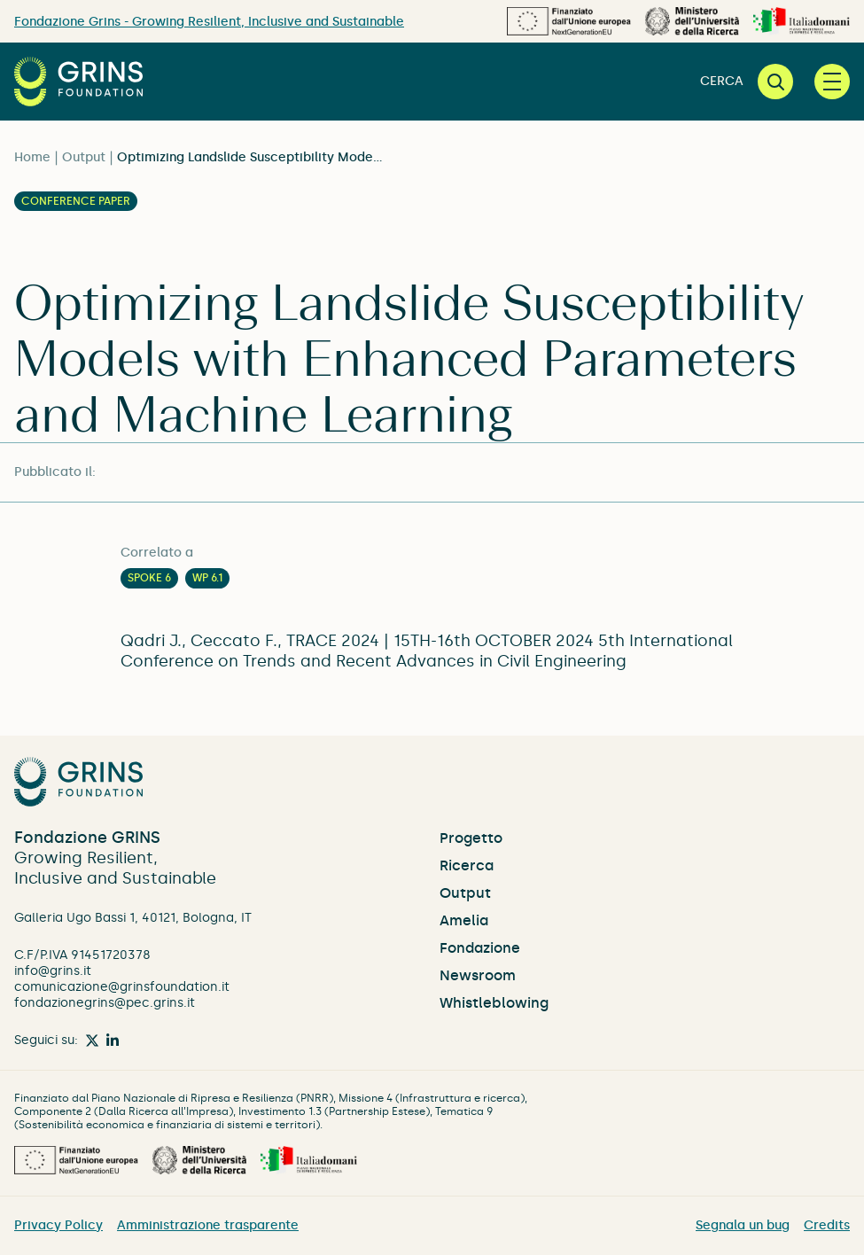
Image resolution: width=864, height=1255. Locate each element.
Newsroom (478, 975)
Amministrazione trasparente (208, 1225)
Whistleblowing (494, 1002)
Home (32, 157)
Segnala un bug (743, 1225)
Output (83, 157)
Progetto (471, 838)
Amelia (464, 920)
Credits (827, 1225)
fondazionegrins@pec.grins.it (104, 1002)
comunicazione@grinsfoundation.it (122, 986)
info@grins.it (52, 970)
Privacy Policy (58, 1225)
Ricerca (467, 865)
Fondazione (480, 947)
